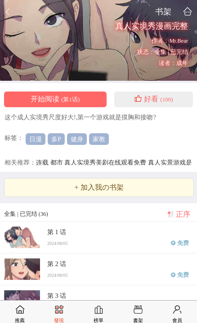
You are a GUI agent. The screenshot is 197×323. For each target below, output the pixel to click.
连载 (43, 162)
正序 (183, 214)
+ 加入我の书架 (98, 187)
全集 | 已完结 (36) (26, 214)
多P (56, 139)
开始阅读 (55, 99)
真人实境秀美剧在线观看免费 (106, 162)
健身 (77, 139)
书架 (163, 11)
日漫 (35, 139)
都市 (57, 162)
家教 (99, 139)
